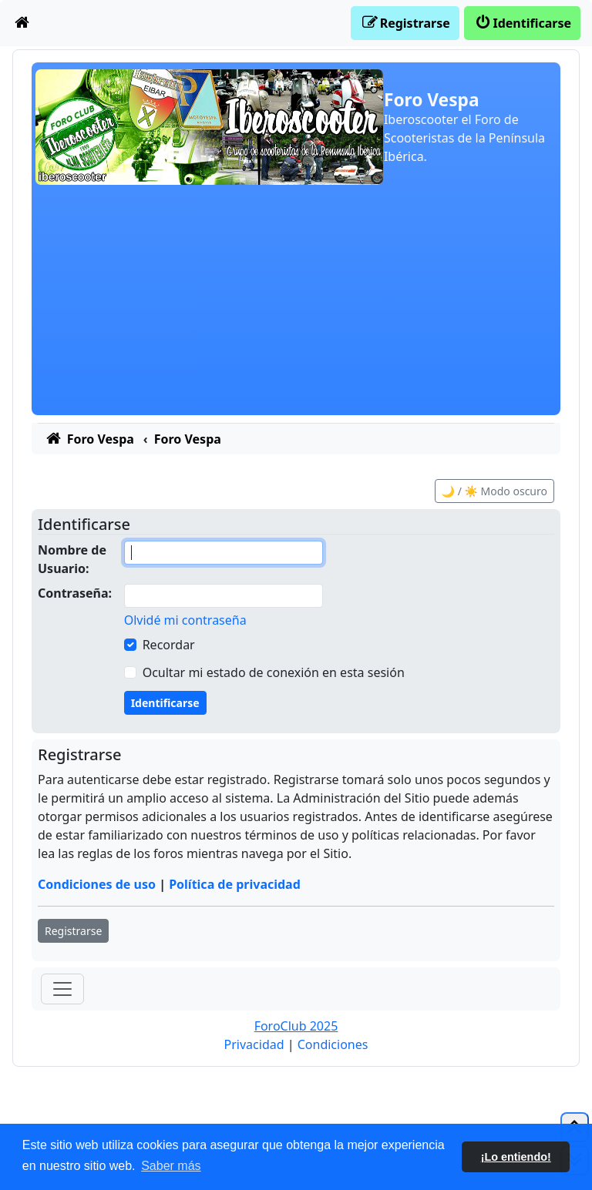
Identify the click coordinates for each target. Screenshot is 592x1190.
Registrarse (73, 931)
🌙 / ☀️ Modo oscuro (494, 491)
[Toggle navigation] (62, 989)
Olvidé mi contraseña (185, 620)
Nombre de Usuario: (72, 559)
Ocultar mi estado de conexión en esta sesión (274, 672)
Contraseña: (75, 593)
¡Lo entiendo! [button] (516, 1157)
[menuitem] (22, 23)
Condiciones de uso (97, 884)
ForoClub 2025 (296, 1025)
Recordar (169, 644)
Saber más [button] (170, 1165)
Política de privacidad (235, 884)
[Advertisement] (296, 307)
